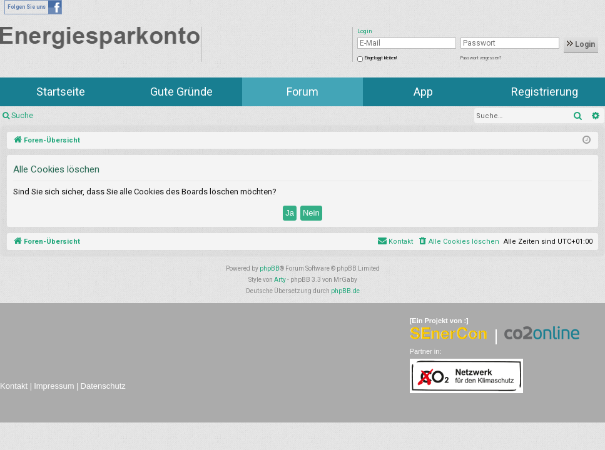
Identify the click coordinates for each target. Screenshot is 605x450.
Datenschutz (103, 386)
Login (581, 44)
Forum (302, 91)
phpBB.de (345, 291)
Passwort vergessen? (480, 58)
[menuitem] (458, 242)
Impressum (54, 386)
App (423, 91)
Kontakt (14, 386)
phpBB (270, 268)
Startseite (60, 91)
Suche (22, 115)
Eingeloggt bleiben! (381, 58)
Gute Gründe (181, 91)
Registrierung (544, 91)
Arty (280, 279)
